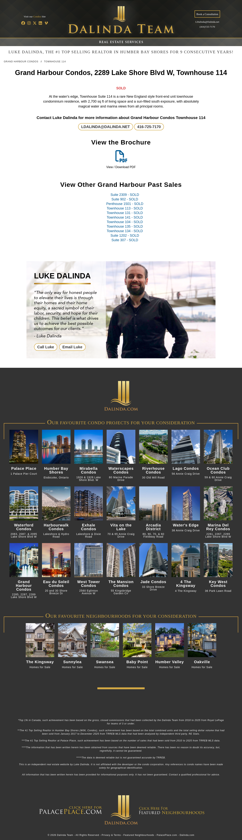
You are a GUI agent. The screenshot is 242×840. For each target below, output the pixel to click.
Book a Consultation (207, 14)
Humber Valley (169, 662)
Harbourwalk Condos (56, 527)
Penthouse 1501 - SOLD (124, 204)
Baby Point (137, 662)
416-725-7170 (149, 127)
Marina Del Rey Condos (218, 527)
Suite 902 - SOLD (124, 199)
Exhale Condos (88, 527)
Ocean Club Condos (218, 470)
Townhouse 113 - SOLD (125, 208)
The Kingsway (40, 662)
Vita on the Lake (121, 527)
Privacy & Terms (111, 835)
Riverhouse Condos (153, 470)
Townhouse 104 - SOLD (125, 222)
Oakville (202, 662)
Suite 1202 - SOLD (124, 235)
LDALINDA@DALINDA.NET (105, 127)
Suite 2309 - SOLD (124, 195)
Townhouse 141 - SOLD (125, 217)
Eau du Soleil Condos (56, 583)
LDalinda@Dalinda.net (207, 21)
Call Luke (45, 347)
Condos (37, 16)
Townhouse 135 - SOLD (125, 226)
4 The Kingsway (185, 583)
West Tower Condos (88, 583)
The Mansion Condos (120, 583)
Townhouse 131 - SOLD (125, 213)
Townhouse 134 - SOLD (125, 231)
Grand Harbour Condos (21, 61)
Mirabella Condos (89, 470)
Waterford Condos (24, 527)
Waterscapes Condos (121, 470)
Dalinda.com (187, 835)
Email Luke (72, 347)
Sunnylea (72, 662)
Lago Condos (186, 468)
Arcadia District (153, 527)
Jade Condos (153, 582)
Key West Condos (218, 583)
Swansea (105, 662)
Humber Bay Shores (56, 470)
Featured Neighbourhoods (138, 835)
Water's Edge (186, 525)
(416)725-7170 (207, 26)
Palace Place (23, 468)
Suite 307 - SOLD (124, 240)
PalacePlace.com (167, 835)
